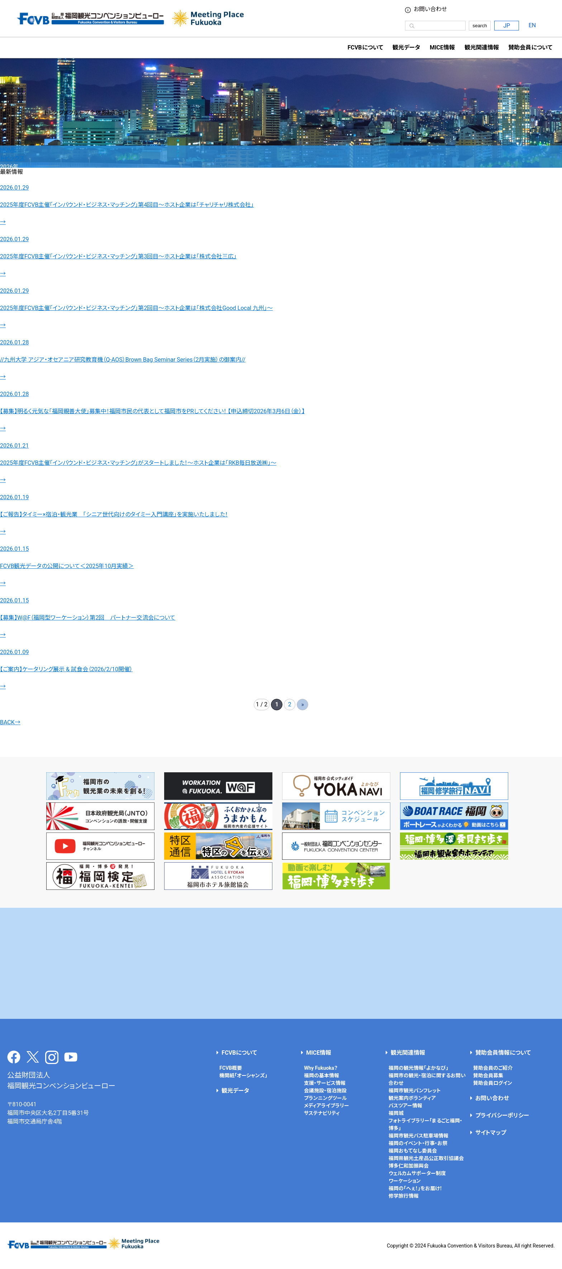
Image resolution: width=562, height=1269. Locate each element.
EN (532, 25)
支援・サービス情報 (325, 1083)
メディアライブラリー (326, 1105)
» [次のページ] (302, 704)
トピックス (12, 158)
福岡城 (396, 1113)
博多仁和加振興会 (409, 1166)
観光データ (406, 47)
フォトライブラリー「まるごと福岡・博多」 (425, 1124)
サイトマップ (490, 1132)
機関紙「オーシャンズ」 (243, 1075)
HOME (8, 149)
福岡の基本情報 (321, 1075)
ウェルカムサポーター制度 (417, 1173)
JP (506, 25)
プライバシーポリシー (502, 1115)
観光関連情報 (408, 1052)
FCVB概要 (230, 1068)
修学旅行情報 (404, 1196)
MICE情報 (442, 47)
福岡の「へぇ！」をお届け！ (415, 1188)
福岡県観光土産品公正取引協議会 (426, 1158)
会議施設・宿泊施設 (325, 1090)
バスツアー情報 (405, 1105)
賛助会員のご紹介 (493, 1068)
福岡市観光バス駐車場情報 (418, 1136)
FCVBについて (239, 1052)
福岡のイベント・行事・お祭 (418, 1143)
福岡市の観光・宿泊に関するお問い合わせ (427, 1079)
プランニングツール (325, 1098)
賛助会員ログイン (492, 1083)
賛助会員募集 (488, 1075)
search (480, 25)
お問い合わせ (430, 9)
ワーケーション (405, 1181)
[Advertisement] (281, 963)
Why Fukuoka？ (321, 1068)
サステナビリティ (322, 1113)
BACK (10, 722)
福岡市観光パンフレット (415, 1090)
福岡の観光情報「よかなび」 (418, 1068)
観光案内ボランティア (412, 1098)
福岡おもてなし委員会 (413, 1151)
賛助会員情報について (503, 1052)
